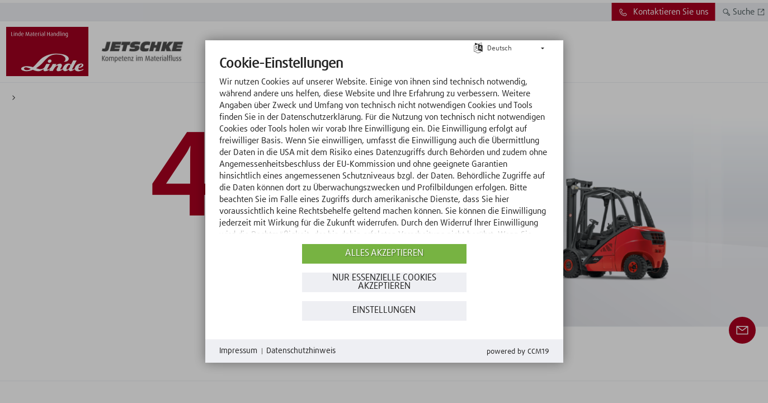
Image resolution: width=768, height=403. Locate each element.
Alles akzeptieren (384, 253)
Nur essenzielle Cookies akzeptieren (384, 282)
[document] (384, 148)
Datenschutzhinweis (301, 351)
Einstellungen (384, 310)
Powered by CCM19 (518, 351)
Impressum (238, 351)
